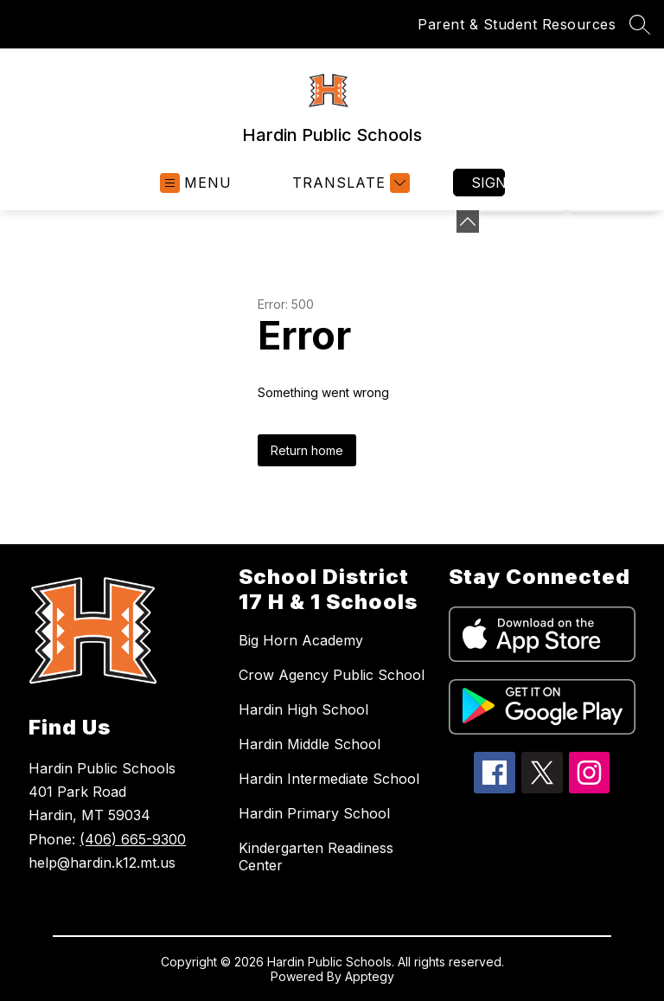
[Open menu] (196, 183)
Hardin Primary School (314, 813)
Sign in (488, 182)
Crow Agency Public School (332, 674)
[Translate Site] (349, 183)
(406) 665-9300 (133, 839)
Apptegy (369, 976)
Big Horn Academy (301, 640)
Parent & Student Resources (517, 24)
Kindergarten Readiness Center (316, 856)
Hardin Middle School (309, 744)
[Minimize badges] (467, 221)
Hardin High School (303, 709)
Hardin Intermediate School (329, 778)
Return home (307, 450)
